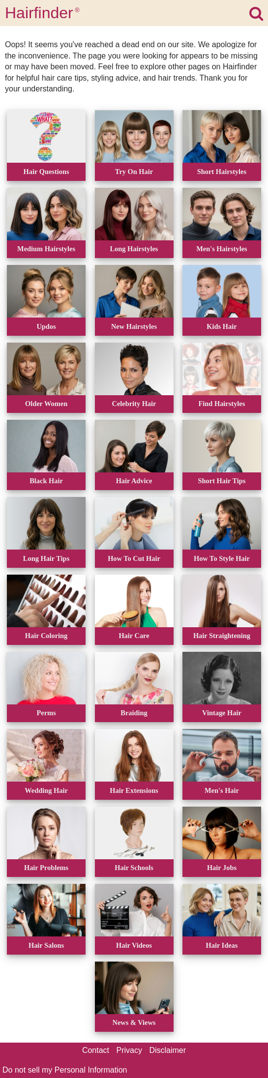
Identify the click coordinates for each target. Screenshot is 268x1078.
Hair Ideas (222, 945)
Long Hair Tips (46, 558)
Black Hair (46, 481)
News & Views (134, 1022)
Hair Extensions (134, 790)
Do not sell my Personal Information (64, 1070)
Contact (95, 1050)
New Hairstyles (134, 326)
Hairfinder (42, 13)
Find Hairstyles (222, 404)
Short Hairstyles (221, 171)
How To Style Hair (222, 558)
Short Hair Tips (222, 481)
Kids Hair (222, 326)
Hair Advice (134, 481)
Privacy (129, 1050)
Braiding (133, 713)
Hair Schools (134, 868)
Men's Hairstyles (221, 249)
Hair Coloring (46, 636)
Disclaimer (167, 1050)
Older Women (46, 404)
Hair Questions (46, 171)
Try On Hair (134, 171)
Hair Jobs (222, 868)
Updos (46, 326)
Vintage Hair (221, 713)
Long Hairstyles (134, 249)
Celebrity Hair (134, 404)
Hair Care (134, 636)
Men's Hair (222, 790)
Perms (46, 713)
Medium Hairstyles (46, 249)
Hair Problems (46, 868)
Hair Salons (46, 945)
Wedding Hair (46, 790)
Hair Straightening (221, 636)
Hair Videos (134, 945)
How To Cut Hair (134, 558)
